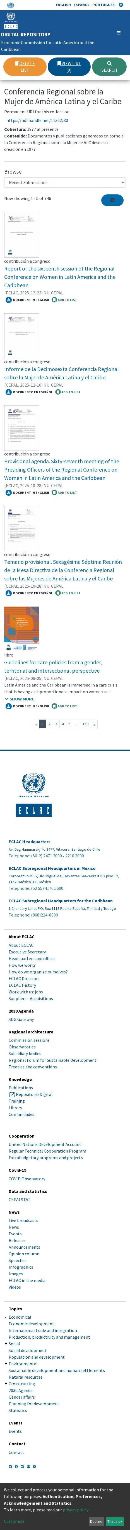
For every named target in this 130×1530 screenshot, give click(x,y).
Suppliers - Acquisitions (31, 998)
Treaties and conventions (33, 1067)
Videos (15, 1287)
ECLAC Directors (24, 978)
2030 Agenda (21, 1390)
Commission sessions (29, 1040)
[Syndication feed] (112, 200)
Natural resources (26, 1377)
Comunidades (21, 1114)
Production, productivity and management (49, 1337)
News (14, 1227)
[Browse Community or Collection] (65, 182)
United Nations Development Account (45, 1144)
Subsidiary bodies (25, 1053)
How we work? (22, 965)
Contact (16, 1452)
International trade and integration (43, 1330)
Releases (17, 1240)
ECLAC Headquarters (29, 841)
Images (16, 1273)
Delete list (25, 67)
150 (85, 723)
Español (82, 4)
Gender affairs (22, 1397)
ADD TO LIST (64, 299)
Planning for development (34, 1403)
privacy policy (75, 1510)
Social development (28, 1350)
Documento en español (29, 392)
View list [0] (69, 67)
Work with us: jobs (26, 992)
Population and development (37, 1357)
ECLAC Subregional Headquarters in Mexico (52, 868)
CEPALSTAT (20, 1199)
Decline (96, 1521)
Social (14, 1343)
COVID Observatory (27, 1178)
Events (15, 1233)
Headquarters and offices (32, 958)
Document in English (27, 300)
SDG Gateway (21, 1019)
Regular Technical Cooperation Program (47, 1151)
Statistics (18, 1410)
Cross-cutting (22, 1383)
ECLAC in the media (27, 1280)
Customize (14, 1521)
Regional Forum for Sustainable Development (53, 1060)
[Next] (94, 724)
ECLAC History (22, 985)
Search (109, 67)
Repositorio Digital (34, 1094)
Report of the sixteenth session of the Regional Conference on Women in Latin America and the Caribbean (59, 277)
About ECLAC (21, 945)
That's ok (114, 1521)
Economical (20, 1317)
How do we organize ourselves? (38, 972)
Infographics (21, 1267)
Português (103, 4)
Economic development (31, 1323)
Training (17, 1101)
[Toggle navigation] (117, 33)
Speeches (18, 1260)
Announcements (24, 1247)
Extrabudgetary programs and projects (46, 1157)
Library (15, 1107)
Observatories (22, 1047)
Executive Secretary (27, 952)
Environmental (23, 1363)
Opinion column (24, 1253)
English (63, 4)
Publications (21, 1087)
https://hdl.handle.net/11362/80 (37, 120)
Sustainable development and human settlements (57, 1370)
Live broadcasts (23, 1220)
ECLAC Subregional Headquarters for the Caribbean (61, 900)
